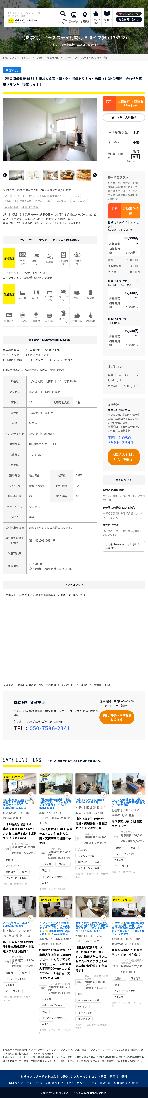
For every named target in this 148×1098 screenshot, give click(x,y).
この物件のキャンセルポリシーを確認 (122, 546)
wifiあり (42, 196)
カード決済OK (61, 201)
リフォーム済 (80, 201)
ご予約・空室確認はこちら (119, 717)
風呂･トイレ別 (42, 201)
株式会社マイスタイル (128, 1004)
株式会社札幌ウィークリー (19, 998)
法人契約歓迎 (11, 206)
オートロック (72, 196)
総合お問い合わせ (129, 19)
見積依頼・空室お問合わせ (130, 103)
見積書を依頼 (130, 210)
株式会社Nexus (131, 872)
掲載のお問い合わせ (126, 1083)
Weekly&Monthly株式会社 (91, 1026)
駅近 (6, 196)
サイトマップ (34, 1083)
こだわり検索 (96, 21)
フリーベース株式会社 (55, 1031)
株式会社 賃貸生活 (119, 410)
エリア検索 (62, 21)
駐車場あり (55, 196)
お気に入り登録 (126, 117)
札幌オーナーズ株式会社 (91, 875)
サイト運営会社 (101, 1083)
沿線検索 (73, 21)
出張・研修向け (30, 206)
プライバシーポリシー (74, 1083)
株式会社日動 (58, 888)
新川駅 (45, 392)
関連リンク (16, 1083)
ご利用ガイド (107, 21)
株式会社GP (20, 883)
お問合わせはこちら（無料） (124, 457)
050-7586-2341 (121, 440)
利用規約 (51, 1083)
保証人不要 (25, 201)
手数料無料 (10, 201)
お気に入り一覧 (130, 13)
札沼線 (33, 392)
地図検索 (84, 21)
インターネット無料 (23, 196)
